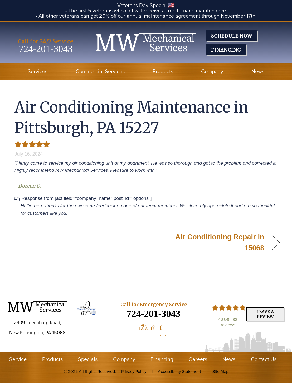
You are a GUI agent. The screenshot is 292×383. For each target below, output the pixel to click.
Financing (161, 359)
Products (163, 71)
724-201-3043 (45, 49)
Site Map (220, 371)
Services (37, 71)
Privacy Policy (134, 371)
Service (18, 359)
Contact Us (263, 359)
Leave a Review (265, 314)
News (257, 71)
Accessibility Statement (179, 371)
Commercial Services (100, 71)
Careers (198, 359)
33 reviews (229, 322)
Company (212, 71)
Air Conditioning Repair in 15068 (209, 242)
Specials (88, 359)
